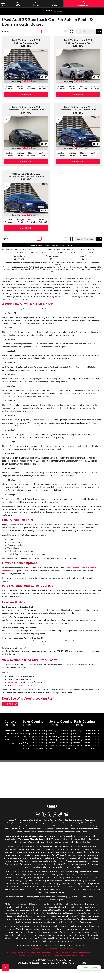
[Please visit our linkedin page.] (66, 816)
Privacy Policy (23, 954)
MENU (3, 3)
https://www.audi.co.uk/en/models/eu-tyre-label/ (52, 950)
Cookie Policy (10, 954)
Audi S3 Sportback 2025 (26, 173)
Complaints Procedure (81, 954)
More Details (26, 94)
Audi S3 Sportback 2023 (78, 107)
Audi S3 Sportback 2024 (26, 107)
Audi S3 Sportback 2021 (26, 40)
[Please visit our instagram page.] (55, 816)
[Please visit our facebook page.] (43, 816)
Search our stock (83, 3)
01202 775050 (15, 744)
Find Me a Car (11, 704)
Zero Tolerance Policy (60, 954)
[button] (89, 967)
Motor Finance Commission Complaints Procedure (63, 957)
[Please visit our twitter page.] (49, 816)
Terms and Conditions (40, 954)
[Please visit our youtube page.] (60, 816)
